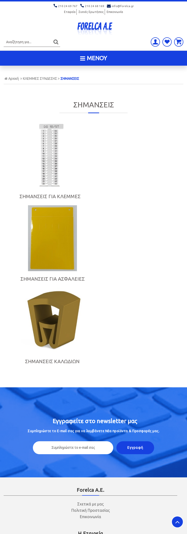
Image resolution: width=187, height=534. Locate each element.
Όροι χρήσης (90, 400)
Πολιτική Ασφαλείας (91, 443)
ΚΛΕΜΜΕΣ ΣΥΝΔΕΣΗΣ (40, 78)
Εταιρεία (69, 11)
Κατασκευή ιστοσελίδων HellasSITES (152, 525)
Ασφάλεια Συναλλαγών (90, 393)
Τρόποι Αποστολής (91, 437)
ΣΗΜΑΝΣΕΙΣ (69, 78)
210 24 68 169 (92, 6)
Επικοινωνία (115, 11)
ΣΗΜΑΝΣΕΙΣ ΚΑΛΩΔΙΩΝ (154, 191)
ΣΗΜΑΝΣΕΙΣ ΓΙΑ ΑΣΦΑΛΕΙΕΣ (93, 199)
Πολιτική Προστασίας (90, 350)
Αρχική (11, 78)
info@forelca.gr (120, 6)
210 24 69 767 (65, 6)
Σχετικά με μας (90, 344)
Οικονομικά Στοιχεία (90, 387)
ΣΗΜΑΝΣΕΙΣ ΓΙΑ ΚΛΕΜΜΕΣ (32, 199)
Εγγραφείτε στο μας (95, 261)
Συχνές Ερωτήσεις (91, 11)
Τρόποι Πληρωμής (91, 431)
